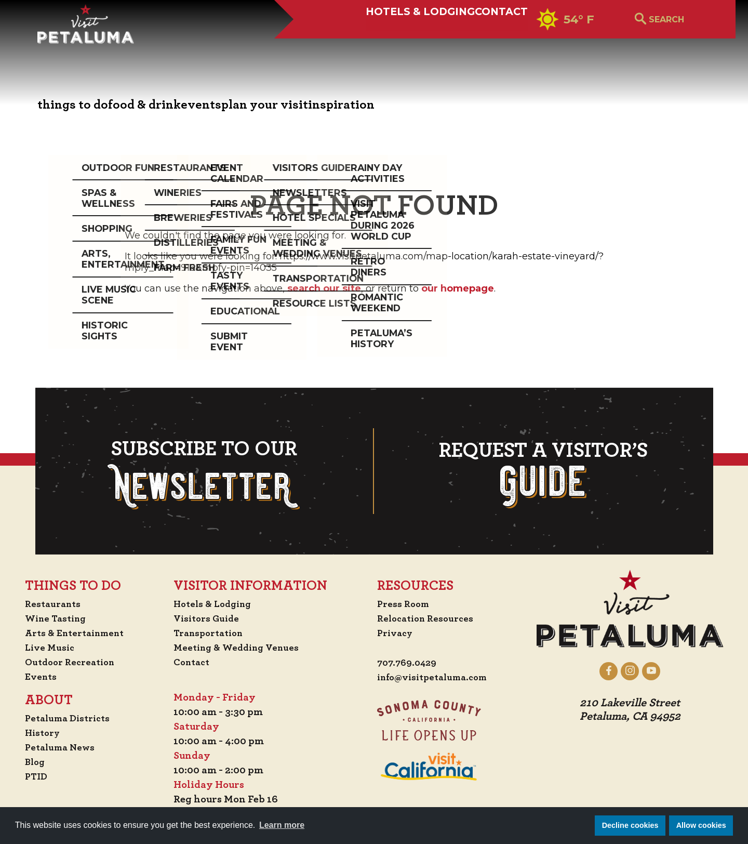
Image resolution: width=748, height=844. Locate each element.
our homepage (457, 288)
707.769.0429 (408, 663)
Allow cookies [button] (701, 825)
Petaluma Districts (60, 718)
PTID (26, 776)
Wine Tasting (48, 618)
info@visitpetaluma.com (436, 677)
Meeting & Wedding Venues (239, 647)
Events (31, 676)
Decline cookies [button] (630, 825)
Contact (486, 45)
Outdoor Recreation (63, 662)
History (34, 733)
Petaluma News (52, 747)
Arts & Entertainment (69, 633)
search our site (324, 288)
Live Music (40, 647)
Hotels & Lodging (380, 45)
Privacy (395, 633)
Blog (25, 762)
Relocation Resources (427, 618)
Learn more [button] (281, 825)
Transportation (210, 633)
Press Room (404, 604)
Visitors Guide (207, 618)
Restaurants (44, 604)
